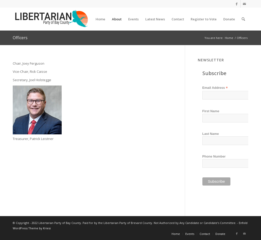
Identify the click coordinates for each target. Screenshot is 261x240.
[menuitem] (100, 19)
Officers (20, 37)
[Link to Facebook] (236, 4)
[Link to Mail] (244, 4)
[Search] (243, 19)
